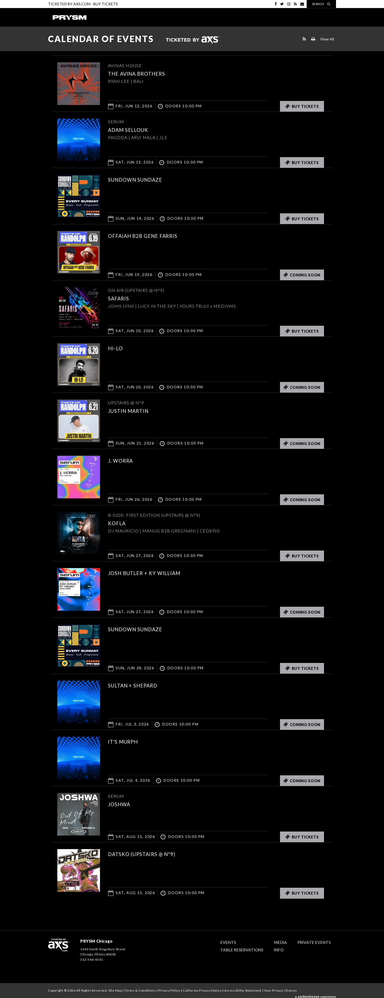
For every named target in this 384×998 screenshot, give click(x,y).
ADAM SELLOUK (133, 129)
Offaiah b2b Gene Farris (150, 235)
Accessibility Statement (242, 990)
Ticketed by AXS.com (192, 40)
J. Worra (123, 460)
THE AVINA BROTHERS (143, 73)
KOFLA (118, 523)
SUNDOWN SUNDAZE (141, 179)
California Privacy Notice (202, 990)
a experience (315, 995)
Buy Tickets (105, 4)
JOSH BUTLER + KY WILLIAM (151, 572)
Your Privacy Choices (280, 990)
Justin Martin (133, 410)
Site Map (115, 990)
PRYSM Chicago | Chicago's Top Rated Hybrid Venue (69, 17)
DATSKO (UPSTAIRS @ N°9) (149, 853)
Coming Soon (302, 275)
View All (327, 39)
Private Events (314, 942)
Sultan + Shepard (138, 685)
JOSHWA (121, 804)
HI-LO (117, 348)
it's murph (126, 741)
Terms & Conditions (140, 990)
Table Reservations (241, 949)
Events (228, 942)
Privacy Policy (169, 990)
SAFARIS (121, 298)
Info (278, 949)
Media (280, 942)
